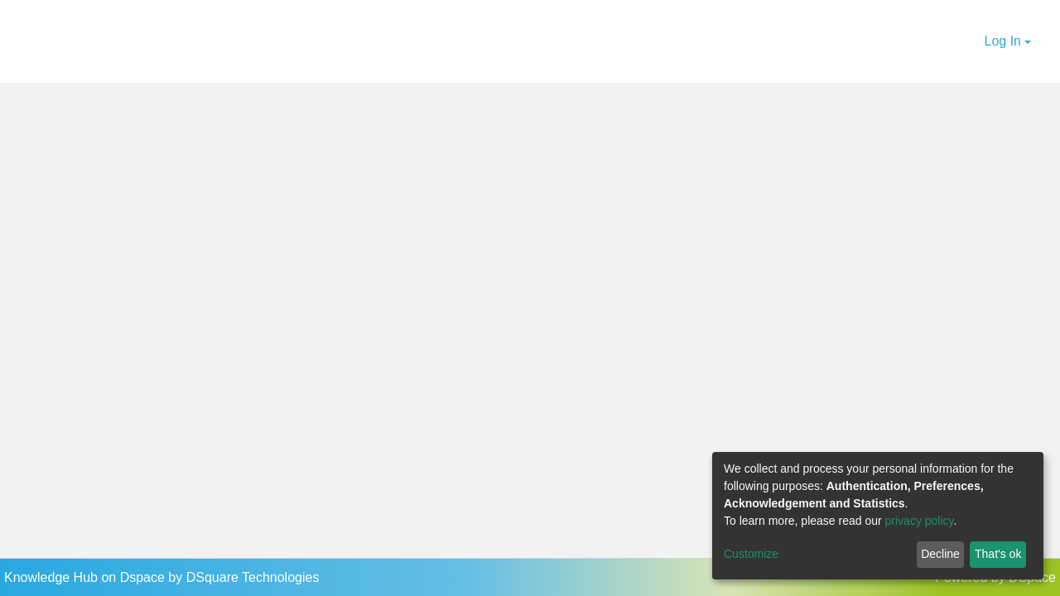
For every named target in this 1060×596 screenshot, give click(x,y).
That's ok (998, 553)
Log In (1003, 41)
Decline (940, 553)
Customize (751, 553)
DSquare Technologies (253, 577)
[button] (969, 41)
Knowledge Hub (52, 577)
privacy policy (919, 520)
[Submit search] (949, 41)
